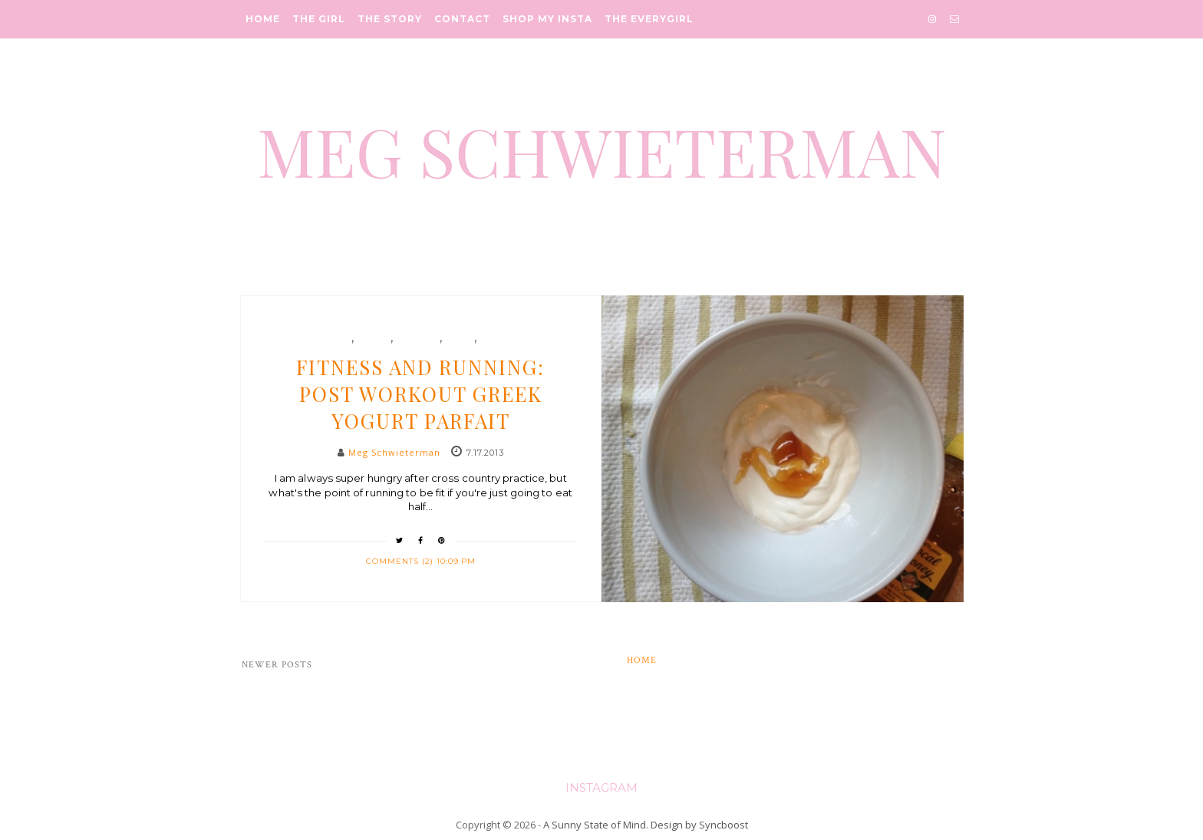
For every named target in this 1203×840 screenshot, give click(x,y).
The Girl (318, 19)
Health (374, 338)
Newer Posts (277, 664)
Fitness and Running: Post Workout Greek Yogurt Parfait (420, 394)
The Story (390, 19)
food (338, 338)
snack (459, 338)
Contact (462, 19)
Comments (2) (401, 561)
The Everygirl (649, 19)
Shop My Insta (547, 19)
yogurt (498, 338)
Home (263, 19)
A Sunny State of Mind (594, 825)
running (418, 338)
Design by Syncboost (699, 825)
